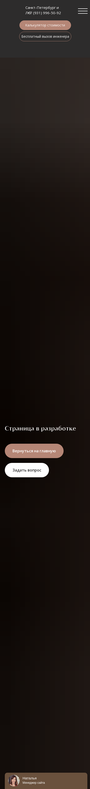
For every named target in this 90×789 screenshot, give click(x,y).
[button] (27, 470)
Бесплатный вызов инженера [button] (45, 36)
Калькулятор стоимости (45, 25)
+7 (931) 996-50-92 (44, 12)
